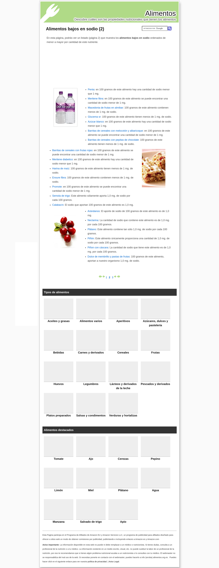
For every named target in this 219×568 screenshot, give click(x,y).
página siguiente (115, 276)
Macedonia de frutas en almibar (105, 107)
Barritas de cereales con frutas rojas (72, 150)
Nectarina (93, 220)
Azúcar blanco (96, 121)
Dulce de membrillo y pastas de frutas (109, 256)
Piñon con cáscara (98, 247)
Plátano (92, 229)
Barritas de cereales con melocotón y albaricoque (115, 130)
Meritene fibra (95, 98)
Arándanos (94, 211)
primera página (100, 276)
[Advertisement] (109, 65)
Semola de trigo (61, 195)
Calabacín (58, 204)
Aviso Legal (114, 561)
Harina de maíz (60, 168)
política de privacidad (97, 561)
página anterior (103, 276)
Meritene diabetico (62, 159)
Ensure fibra (59, 177)
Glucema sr (94, 116)
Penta (91, 89)
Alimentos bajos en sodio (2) (75, 28)
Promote (57, 186)
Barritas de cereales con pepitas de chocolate (113, 139)
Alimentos (160, 13)
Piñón (91, 238)
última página (118, 276)
